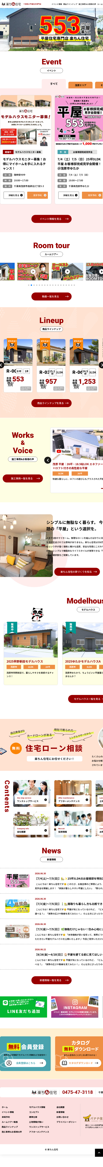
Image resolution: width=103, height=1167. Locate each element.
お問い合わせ (62, 1129)
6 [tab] (42, 285)
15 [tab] (66, 285)
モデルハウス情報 (37, 1119)
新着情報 (60, 1124)
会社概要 (60, 1119)
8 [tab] (47, 285)
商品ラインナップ (70, 4)
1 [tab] (28, 285)
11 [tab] (55, 285)
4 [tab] (36, 285)
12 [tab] (58, 285)
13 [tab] (61, 285)
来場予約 (6, 1129)
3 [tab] (34, 285)
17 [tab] (71, 285)
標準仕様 (33, 1129)
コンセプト (34, 1124)
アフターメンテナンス (39, 1144)
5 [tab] (39, 285)
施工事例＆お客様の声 (87, 4)
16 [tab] (69, 285)
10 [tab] (53, 285)
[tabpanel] (41, 271)
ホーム (5, 1119)
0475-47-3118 (79, 1104)
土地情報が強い (36, 1134)
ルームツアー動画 (10, 1134)
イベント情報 (57, 4)
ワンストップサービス (39, 1139)
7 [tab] (44, 285)
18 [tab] (74, 285)
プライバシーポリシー (66, 1134)
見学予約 (37, 195)
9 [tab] (50, 285)
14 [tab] (63, 285)
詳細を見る (14, 195)
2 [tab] (31, 285)
